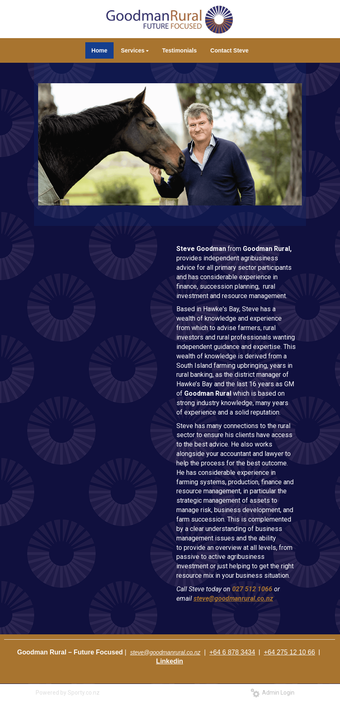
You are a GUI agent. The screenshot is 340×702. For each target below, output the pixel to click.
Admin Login (272, 692)
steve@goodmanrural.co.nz (165, 652)
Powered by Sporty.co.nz (68, 692)
